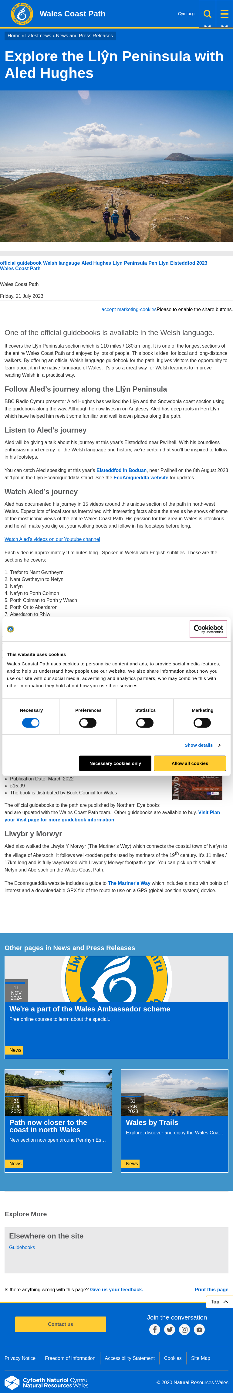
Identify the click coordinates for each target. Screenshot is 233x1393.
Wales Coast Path (20, 268)
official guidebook (21, 263)
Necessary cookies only (115, 763)
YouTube (199, 1329)
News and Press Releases (84, 35)
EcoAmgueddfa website (140, 477)
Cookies (173, 1358)
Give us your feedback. (116, 1289)
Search (207, 14)
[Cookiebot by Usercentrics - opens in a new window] (208, 629)
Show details (199, 745)
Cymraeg (186, 13)
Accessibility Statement (130, 1358)
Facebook (154, 1329)
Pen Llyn (158, 263)
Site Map (200, 1358)
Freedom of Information (70, 1358)
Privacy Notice (20, 1358)
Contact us (60, 1324)
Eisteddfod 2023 (189, 263)
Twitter (169, 1329)
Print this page (211, 1289)
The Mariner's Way (129, 883)
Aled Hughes (96, 263)
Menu (224, 14)
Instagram (184, 1329)
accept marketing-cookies (129, 309)
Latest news (38, 35)
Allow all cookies (189, 763)
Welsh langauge (61, 263)
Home (14, 35)
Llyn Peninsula (130, 263)
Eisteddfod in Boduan (121, 470)
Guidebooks (22, 1247)
